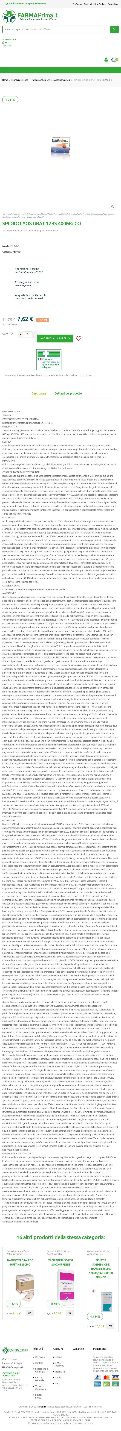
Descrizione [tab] (38, 393)
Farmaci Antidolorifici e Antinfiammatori (18, 1252)
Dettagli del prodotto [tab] (68, 393)
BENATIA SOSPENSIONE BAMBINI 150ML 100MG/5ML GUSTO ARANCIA (101, 1269)
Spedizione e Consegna (41, 1370)
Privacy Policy (38, 1396)
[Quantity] (27, 334)
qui (91, 1423)
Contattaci (113, 4)
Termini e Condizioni (40, 1387)
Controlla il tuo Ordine (95, 4)
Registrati (60, 1371)
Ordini (58, 1377)
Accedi (58, 1357)
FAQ (57, 1383)
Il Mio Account (59, 1364)
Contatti (39, 1363)
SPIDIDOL (16, 246)
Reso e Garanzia (39, 1379)
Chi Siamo (77, 4)
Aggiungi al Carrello (55, 338)
